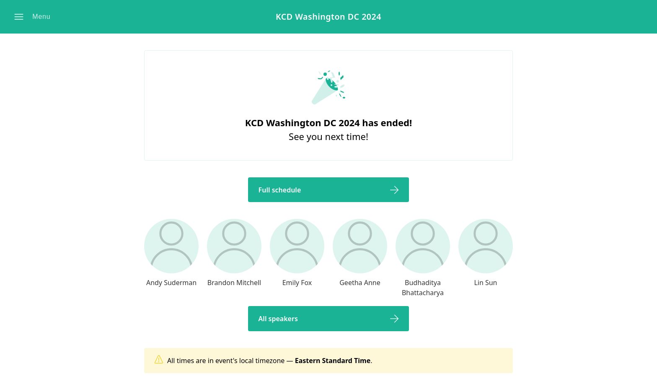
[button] (34, 17)
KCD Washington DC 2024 (329, 17)
